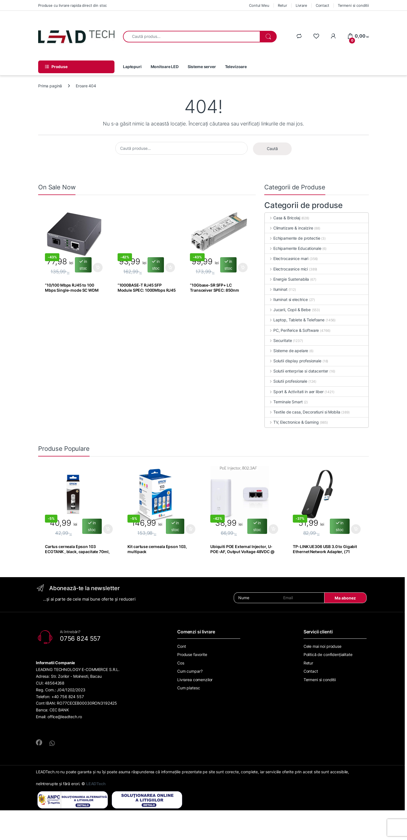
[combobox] (191, 36)
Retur (282, 5)
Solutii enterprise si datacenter (296, 371)
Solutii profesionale (286, 381)
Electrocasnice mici (286, 269)
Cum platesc (188, 687)
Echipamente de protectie (292, 238)
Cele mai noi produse (322, 646)
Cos (180, 663)
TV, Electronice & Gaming (292, 422)
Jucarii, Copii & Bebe (288, 309)
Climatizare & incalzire (289, 228)
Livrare (301, 5)
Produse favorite (192, 654)
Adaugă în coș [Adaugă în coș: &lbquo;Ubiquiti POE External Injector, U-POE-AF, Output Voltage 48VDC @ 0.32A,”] (273, 529)
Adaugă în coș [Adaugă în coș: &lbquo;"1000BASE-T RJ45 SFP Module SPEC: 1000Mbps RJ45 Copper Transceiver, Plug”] (170, 267)
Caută (272, 148)
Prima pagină (50, 85)
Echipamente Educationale (293, 248)
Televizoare (236, 66)
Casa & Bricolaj (282, 217)
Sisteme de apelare (286, 350)
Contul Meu (259, 5)
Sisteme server (202, 66)
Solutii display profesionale (293, 360)
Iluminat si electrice (286, 299)
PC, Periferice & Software (292, 330)
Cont (181, 646)
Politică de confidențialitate (328, 654)
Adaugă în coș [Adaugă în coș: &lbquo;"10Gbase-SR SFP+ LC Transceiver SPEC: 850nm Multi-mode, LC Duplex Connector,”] (243, 267)
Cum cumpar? (189, 671)
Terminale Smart (284, 401)
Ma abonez (345, 598)
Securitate (278, 340)
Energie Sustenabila (287, 279)
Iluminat (276, 289)
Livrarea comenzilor (195, 679)
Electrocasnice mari (286, 258)
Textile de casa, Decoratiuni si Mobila (302, 412)
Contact (322, 5)
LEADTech (96, 783)
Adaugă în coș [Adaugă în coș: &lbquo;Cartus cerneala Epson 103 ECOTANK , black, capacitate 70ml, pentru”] (108, 529)
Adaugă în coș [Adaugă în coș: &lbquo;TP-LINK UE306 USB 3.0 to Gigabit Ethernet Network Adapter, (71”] (356, 529)
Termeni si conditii (353, 5)
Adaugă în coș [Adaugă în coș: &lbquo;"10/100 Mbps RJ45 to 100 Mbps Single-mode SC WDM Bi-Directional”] (98, 267)
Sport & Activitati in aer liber (294, 391)
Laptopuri (132, 66)
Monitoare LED (165, 66)
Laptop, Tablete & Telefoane (294, 319)
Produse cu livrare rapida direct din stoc (72, 5)
